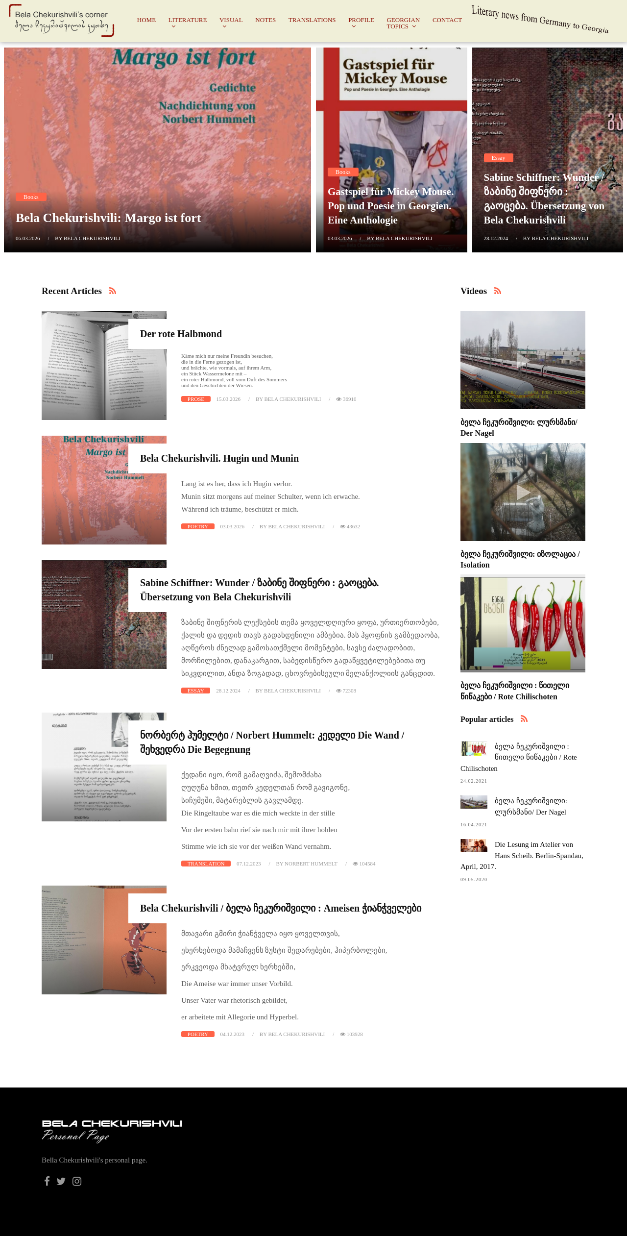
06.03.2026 (28, 238)
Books (31, 197)
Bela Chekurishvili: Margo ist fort (108, 218)
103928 (351, 1034)
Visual (231, 20)
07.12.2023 (249, 863)
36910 (346, 399)
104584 (364, 863)
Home (146, 20)
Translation (206, 863)
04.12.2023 (232, 1034)
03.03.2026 (340, 238)
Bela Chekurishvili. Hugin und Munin (219, 458)
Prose (196, 399)
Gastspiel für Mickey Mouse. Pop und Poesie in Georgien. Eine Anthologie (391, 206)
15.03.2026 (229, 399)
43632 (350, 526)
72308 (346, 690)
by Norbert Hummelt (306, 863)
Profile (361, 20)
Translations (312, 20)
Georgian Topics (403, 23)
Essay (499, 157)
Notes (265, 20)
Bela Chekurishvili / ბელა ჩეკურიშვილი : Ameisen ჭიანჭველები (280, 908)
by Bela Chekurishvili (87, 238)
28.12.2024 (496, 238)
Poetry (198, 526)
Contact (447, 20)
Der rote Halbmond (181, 333)
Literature (188, 20)
